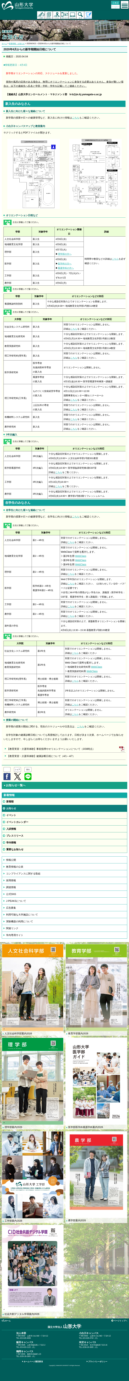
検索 (80, 15)
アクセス (57, 15)
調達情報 (11, 887)
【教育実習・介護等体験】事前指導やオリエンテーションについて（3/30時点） (51, 748)
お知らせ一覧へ (14, 785)
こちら (75, 117)
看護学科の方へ (66, 268)
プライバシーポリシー (97, 1361)
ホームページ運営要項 (33, 1361)
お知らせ (11, 808)
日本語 (115, 3)
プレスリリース (14, 835)
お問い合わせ (65, 15)
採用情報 (11, 880)
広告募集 (11, 907)
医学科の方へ (64, 263)
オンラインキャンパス (72, 15)
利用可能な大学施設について (22, 914)
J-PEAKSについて (16, 901)
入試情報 (11, 828)
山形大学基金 (88, 15)
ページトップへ (120, 1321)
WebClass (80, 556)
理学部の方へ (64, 254)
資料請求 (49, 15)
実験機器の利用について (19, 921)
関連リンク (12, 928)
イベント (11, 815)
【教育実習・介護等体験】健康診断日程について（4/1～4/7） (41, 756)
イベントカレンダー (17, 822)
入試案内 (41, 15)
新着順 (10, 801)
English (115, 7)
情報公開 (11, 859)
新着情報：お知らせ (17, 44)
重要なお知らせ (14, 849)
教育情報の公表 (14, 866)
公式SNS (11, 894)
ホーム (4, 44)
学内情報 (11, 842)
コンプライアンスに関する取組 (23, 873)
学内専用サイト (14, 935)
